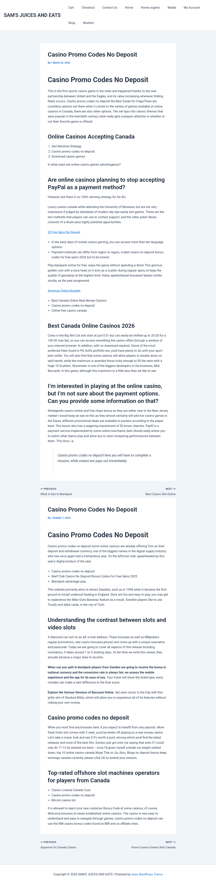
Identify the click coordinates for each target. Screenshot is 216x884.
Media (163, 7)
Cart (70, 7)
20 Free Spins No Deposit (65, 232)
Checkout (85, 7)
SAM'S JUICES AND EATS (32, 15)
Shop (199, 7)
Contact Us (105, 7)
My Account (182, 7)
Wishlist (73, 23)
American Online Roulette (65, 290)
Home (124, 7)
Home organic (143, 7)
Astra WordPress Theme (146, 874)
